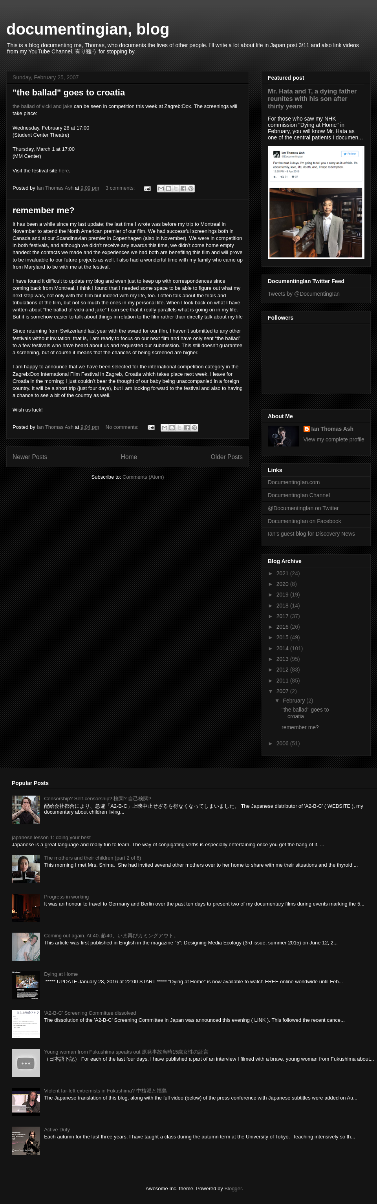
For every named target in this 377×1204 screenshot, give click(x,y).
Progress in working (66, 897)
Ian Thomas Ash (332, 429)
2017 (283, 616)
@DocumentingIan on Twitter (303, 508)
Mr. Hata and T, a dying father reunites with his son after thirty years (312, 99)
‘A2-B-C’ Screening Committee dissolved (90, 1013)
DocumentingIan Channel (299, 495)
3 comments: (121, 188)
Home (129, 457)
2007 (283, 691)
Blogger (233, 1188)
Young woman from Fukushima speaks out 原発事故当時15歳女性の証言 (126, 1052)
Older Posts (227, 457)
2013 (283, 659)
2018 (283, 605)
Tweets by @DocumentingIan (304, 294)
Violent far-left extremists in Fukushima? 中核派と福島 (105, 1091)
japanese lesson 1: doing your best (51, 837)
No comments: (123, 427)
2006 (283, 743)
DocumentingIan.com (294, 482)
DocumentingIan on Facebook (304, 521)
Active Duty (57, 1130)
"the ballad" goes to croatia (69, 92)
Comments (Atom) (143, 477)
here (64, 171)
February (294, 700)
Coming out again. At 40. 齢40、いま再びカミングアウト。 (111, 936)
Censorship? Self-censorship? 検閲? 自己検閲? (97, 798)
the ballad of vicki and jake (42, 106)
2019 (283, 594)
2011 (283, 680)
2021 (283, 573)
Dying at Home (61, 974)
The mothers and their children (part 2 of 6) (92, 858)
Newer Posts (30, 457)
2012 (283, 669)
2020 (283, 584)
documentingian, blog (88, 29)
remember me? (44, 210)
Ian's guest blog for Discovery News (311, 534)
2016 (283, 627)
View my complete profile (334, 439)
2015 (283, 637)
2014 (283, 648)
